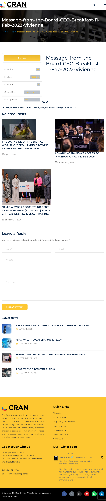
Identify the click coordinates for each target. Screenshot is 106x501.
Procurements (59, 426)
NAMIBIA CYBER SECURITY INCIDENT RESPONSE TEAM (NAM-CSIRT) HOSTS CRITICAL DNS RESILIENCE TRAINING (26, 210)
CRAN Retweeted (73, 454)
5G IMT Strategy (60, 417)
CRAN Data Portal (61, 434)
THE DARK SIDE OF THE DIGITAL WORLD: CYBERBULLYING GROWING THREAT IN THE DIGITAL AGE (25, 145)
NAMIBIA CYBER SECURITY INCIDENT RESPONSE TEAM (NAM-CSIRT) (50, 354)
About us (57, 413)
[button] (105, 5)
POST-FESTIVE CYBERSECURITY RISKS (35, 369)
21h (91, 457)
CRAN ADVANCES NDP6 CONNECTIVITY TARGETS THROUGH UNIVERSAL (52, 325)
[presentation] (20, 273)
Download (22, 58)
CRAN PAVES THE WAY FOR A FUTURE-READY (39, 340)
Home (5, 32)
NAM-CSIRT (58, 439)
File (12, 32)
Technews (65, 457)
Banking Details (60, 430)
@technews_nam (81, 457)
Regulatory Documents (64, 422)
